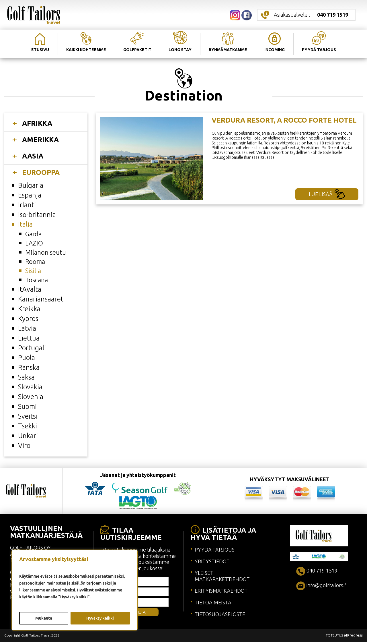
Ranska (29, 367)
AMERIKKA (40, 140)
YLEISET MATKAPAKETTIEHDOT (222, 576)
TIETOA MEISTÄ (213, 602)
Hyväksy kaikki (100, 618)
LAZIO (34, 243)
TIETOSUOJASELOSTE (220, 614)
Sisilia (33, 270)
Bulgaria (30, 185)
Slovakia (30, 387)
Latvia (27, 328)
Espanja (29, 195)
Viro (24, 445)
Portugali (32, 348)
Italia (25, 224)
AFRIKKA (37, 123)
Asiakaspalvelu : (311, 15)
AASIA (32, 156)
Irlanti (27, 205)
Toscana (36, 279)
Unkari (28, 436)
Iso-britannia (37, 214)
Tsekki (27, 426)
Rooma (35, 261)
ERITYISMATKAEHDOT (221, 590)
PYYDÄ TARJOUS (215, 549)
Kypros (28, 318)
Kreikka (29, 309)
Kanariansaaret (40, 299)
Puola (26, 357)
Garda (33, 233)
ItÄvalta (29, 289)
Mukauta (43, 618)
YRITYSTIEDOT (212, 561)
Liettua (29, 338)
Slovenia (30, 397)
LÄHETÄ (138, 612)
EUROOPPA (41, 172)
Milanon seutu (45, 252)
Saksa (26, 377)
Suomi (27, 406)
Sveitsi (28, 416)
